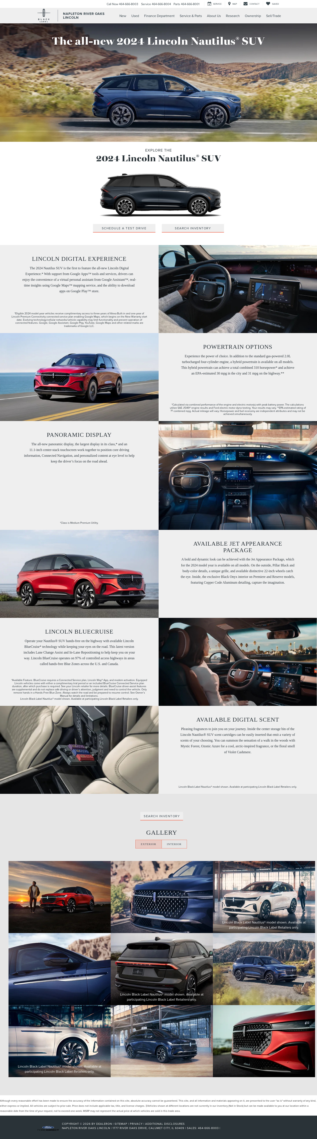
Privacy (136, 1124)
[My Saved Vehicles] (272, 3)
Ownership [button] (253, 15)
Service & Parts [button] (191, 15)
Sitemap (121, 1124)
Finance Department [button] (159, 15)
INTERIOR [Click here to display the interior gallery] (174, 844)
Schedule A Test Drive (124, 228)
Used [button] (135, 15)
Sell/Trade (273, 15)
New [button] (122, 15)
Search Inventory (193, 228)
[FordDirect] (48, 1128)
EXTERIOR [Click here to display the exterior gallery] (148, 844)
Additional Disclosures (165, 1124)
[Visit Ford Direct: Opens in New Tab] (222, 1128)
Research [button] (233, 15)
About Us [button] (214, 15)
